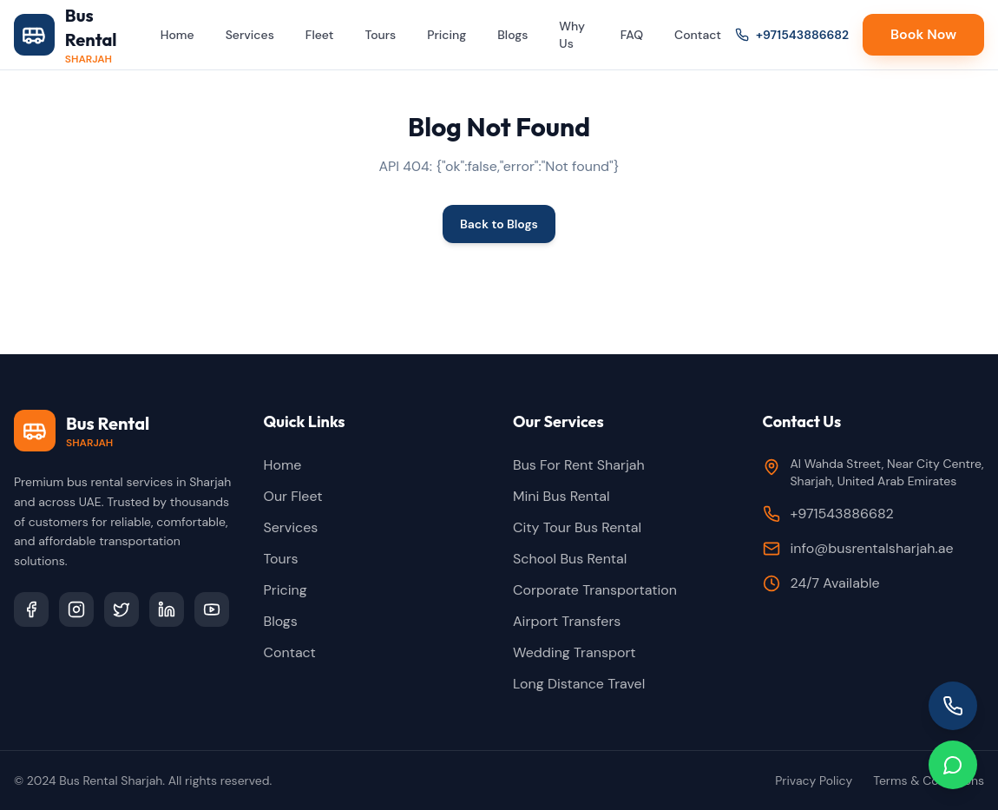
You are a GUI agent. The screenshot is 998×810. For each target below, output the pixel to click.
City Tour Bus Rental (577, 527)
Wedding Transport (574, 652)
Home (177, 35)
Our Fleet (293, 496)
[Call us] (953, 706)
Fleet (319, 35)
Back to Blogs (499, 224)
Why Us (572, 34)
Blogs (512, 35)
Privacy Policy (813, 780)
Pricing (446, 35)
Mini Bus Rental (561, 496)
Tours (380, 35)
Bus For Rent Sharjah (579, 465)
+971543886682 (792, 35)
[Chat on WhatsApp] (953, 765)
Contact (697, 35)
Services (250, 35)
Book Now (923, 34)
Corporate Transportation (595, 590)
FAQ (631, 35)
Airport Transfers (566, 621)
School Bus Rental (570, 559)
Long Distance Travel (579, 684)
